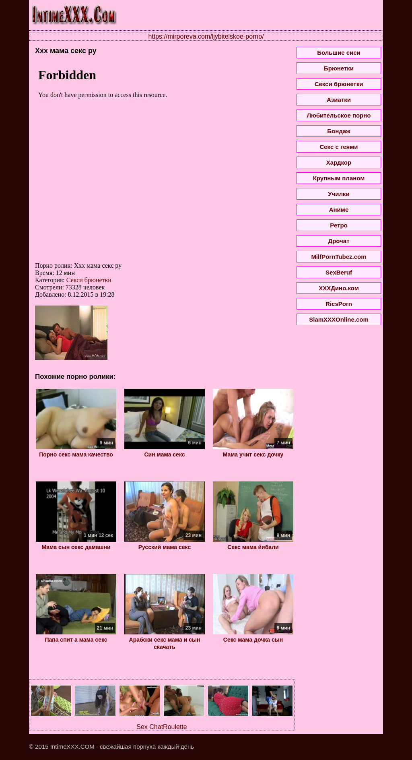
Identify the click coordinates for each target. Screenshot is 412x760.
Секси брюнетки (88, 280)
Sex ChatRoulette (161, 726)
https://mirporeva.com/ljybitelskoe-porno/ (206, 36)
